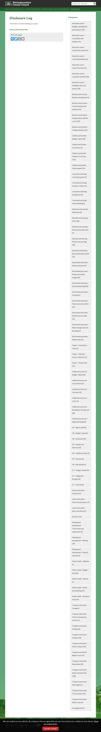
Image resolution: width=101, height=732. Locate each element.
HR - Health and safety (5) (80, 453)
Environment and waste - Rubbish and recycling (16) (80, 316)
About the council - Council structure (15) (79, 66)
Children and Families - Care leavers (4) (79, 146)
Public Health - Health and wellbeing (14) (79, 589)
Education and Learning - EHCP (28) (80, 219)
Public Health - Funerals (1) (80, 580)
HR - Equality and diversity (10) (78, 445)
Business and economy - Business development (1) (80, 95)
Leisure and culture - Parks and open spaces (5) (80, 500)
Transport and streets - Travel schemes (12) (79, 692)
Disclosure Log (75, 9)
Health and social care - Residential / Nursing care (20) (80, 410)
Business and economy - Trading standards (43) (80, 128)
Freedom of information (33, 9)
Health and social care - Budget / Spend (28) (80, 373)
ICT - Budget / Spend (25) (80, 470)
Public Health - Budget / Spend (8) (80, 571)
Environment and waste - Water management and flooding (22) (80, 328)
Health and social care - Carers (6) (80, 399)
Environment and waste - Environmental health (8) (80, 284)
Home (7, 9)
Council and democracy (18, 9)
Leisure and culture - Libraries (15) (78, 491)
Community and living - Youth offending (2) (79, 201)
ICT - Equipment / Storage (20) (78, 477)
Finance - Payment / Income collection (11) (79, 355)
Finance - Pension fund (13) (79, 364)
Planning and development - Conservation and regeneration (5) (78, 527)
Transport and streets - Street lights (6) (79, 683)
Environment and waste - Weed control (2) (80, 337)
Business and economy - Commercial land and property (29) (80, 106)
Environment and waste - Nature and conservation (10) (80, 304)
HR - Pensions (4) (78, 459)
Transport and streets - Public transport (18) (79, 644)
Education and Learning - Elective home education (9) (80, 230)
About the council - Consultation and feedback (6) (78, 38)
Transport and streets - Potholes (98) (79, 636)
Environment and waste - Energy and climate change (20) (80, 274)
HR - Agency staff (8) (79, 427)
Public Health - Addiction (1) (80, 562)
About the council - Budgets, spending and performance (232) (79, 26)
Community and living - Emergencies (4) (79, 193)
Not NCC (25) (77, 517)
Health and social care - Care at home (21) (80, 381)
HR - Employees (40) (79, 439)
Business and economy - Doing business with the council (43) (80, 118)
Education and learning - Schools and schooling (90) (80, 242)
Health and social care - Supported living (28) (80, 420)
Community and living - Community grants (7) (79, 175)
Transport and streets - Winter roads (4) (79, 700)
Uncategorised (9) (78, 708)
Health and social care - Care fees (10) (80, 390)
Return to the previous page (19, 29)
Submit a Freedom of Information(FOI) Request (56, 9)
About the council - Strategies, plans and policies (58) (79, 85)
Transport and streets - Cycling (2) (79, 606)
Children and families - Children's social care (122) (79, 156)
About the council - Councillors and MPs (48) (80, 75)
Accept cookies (50, 729)
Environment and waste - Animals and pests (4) (80, 263)
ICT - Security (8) (78, 485)
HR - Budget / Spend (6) (80, 433)
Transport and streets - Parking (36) (79, 627)
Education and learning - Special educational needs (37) (80, 254)
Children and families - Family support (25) (79, 166)
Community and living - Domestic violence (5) (79, 184)
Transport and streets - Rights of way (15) (79, 653)
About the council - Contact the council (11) (80, 48)
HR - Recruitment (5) (79, 464)
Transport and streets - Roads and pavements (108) (79, 673)
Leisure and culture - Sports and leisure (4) (79, 509)
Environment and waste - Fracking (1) (80, 293)
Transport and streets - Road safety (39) (79, 662)
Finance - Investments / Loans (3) (80, 346)
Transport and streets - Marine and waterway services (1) (79, 617)
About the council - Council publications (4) (80, 57)
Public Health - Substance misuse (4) (80, 597)
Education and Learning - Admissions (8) (80, 210)
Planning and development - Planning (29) (80, 540)
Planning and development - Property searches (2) (80, 552)
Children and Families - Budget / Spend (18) (79, 137)
